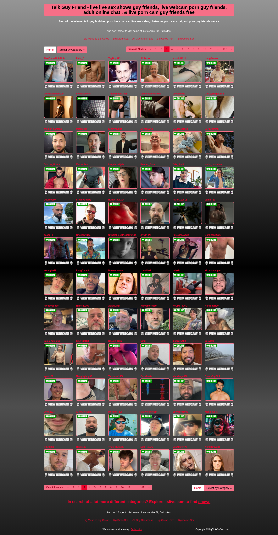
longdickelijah (116, 164)
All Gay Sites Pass (142, 38)
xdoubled (145, 270)
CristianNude (83, 235)
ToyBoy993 (114, 58)
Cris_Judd (178, 164)
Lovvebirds (179, 93)
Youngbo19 (50, 270)
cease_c (48, 235)
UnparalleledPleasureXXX (122, 235)
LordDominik (212, 129)
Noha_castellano (214, 164)
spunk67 (48, 376)
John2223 (49, 411)
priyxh (176, 270)
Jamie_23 (210, 199)
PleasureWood (116, 270)
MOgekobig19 (180, 129)
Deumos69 (50, 199)
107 (224, 49)
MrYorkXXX (146, 129)
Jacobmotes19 (148, 305)
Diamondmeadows (150, 93)
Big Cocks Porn (165, 38)
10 (204, 49)
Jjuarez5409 (179, 341)
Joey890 (209, 341)
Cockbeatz (146, 376)
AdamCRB (114, 305)
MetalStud (81, 129)
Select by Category (72, 49)
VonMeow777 (180, 447)
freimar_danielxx (53, 129)
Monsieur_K (211, 411)
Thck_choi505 (116, 447)
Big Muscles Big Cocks (96, 38)
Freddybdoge (51, 305)
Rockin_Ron (115, 341)
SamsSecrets (83, 93)
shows (204, 502)
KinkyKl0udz (115, 129)
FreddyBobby (83, 199)
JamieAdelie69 (52, 341)
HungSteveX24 (116, 199)
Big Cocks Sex (186, 38)
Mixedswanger (213, 270)
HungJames (211, 58)
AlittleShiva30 (212, 447)
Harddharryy (212, 305)
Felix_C (80, 58)
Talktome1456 (116, 376)
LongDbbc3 (82, 270)
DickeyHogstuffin (214, 93)
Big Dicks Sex (120, 38)
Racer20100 (82, 305)
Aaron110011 (180, 199)
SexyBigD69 (82, 341)
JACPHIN (145, 235)
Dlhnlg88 (49, 447)
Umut (143, 341)
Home (50, 49)
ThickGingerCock (117, 93)
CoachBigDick (212, 376)
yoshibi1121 (179, 58)
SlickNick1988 (180, 411)
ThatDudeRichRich (54, 58)
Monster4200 (115, 411)
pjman (143, 199)
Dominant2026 (213, 235)
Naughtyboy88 (84, 376)
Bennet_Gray (147, 164)
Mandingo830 (180, 376)
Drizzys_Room (52, 164)
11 (211, 49)
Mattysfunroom (148, 411)
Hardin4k (81, 447)
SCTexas (145, 58)
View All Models (137, 49)
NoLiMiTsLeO (180, 305)
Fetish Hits (136, 529)
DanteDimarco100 (54, 93)
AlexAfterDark (84, 411)
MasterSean (82, 164)
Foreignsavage (181, 235)
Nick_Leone (146, 447)
